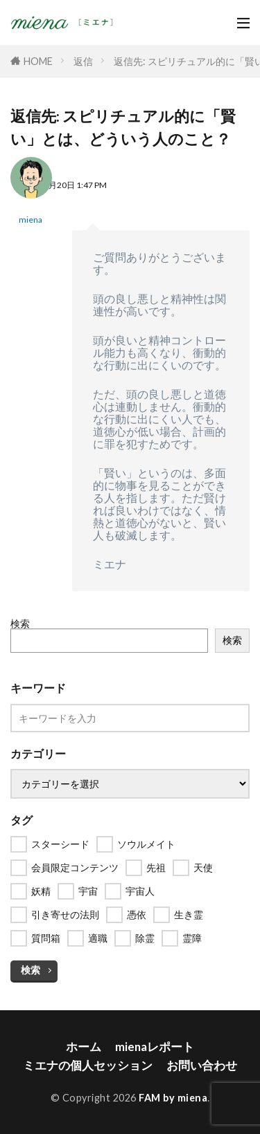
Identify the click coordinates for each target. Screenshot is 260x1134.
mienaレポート (154, 1046)
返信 (83, 61)
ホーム (83, 1046)
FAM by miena (173, 1098)
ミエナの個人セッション (88, 1065)
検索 (20, 623)
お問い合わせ (201, 1065)
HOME (38, 61)
